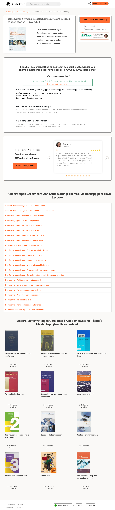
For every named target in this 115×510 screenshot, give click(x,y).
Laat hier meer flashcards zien (57, 84)
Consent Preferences (15, 507)
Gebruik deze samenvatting (95, 20)
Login (88, 3)
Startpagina (10, 11)
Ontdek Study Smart (100, 3)
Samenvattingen (23, 11)
